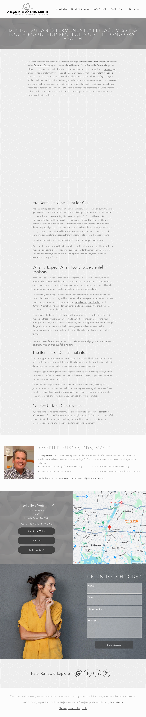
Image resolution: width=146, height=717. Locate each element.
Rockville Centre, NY (36, 505)
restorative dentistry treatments (95, 61)
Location (100, 9)
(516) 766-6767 (93, 478)
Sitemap (63, 708)
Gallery (61, 9)
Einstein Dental (116, 702)
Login (84, 708)
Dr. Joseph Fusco (41, 65)
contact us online (72, 478)
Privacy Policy (74, 708)
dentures (108, 69)
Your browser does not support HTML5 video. (73, 145)
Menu (134, 8)
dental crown (81, 302)
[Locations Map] (109, 527)
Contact (117, 9)
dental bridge (94, 302)
